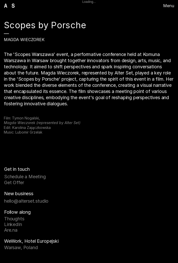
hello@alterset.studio (26, 201)
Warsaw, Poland (21, 247)
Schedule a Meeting (25, 176)
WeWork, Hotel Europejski (31, 241)
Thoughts (14, 218)
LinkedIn (13, 224)
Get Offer (14, 182)
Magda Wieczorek (24, 39)
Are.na (10, 230)
